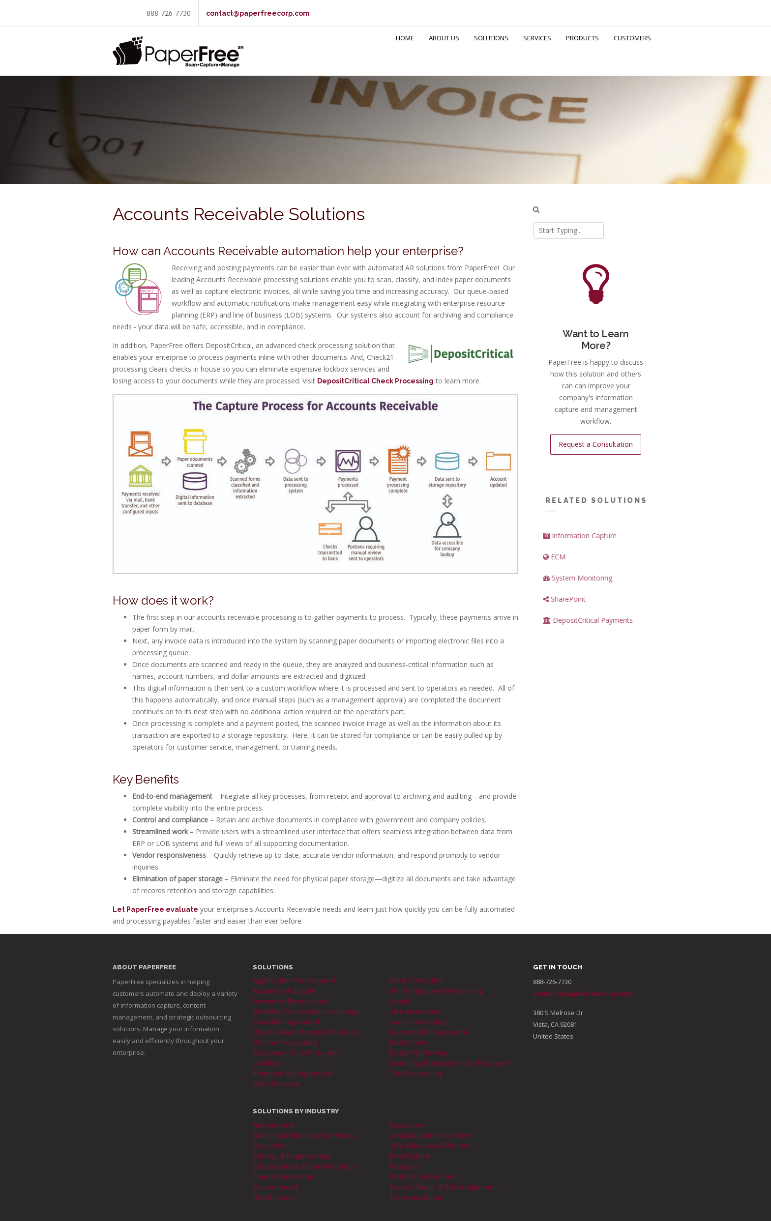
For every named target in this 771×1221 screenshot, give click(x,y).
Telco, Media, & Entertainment (443, 1187)
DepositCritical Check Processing (375, 381)
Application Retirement (294, 981)
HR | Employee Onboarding (436, 991)
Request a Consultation (596, 444)
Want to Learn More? (596, 339)
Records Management (428, 1032)
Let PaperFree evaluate (155, 909)
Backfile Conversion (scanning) (306, 1012)
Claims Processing (285, 1043)
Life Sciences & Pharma (431, 1146)
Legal (399, 1001)
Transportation (415, 1197)
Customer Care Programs (297, 1053)
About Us (444, 51)
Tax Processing (415, 1073)
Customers (632, 51)
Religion (404, 1166)
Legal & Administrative (429, 1135)
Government (275, 1187)
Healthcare (273, 1197)
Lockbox (267, 1063)
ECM (569, 556)
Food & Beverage (283, 1177)
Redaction (407, 1043)
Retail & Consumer (422, 1177)
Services (537, 51)
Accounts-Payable (285, 991)
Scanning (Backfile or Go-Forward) (449, 1063)
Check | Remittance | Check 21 (306, 1032)
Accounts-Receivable (290, 1001)
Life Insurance (414, 1012)
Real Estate (409, 1156)
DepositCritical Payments (603, 620)
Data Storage (276, 1084)
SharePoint (579, 599)
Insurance (406, 1125)
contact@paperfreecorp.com (258, 13)
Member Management (292, 1073)
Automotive (273, 1125)
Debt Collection (417, 981)
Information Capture (595, 535)
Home (405, 51)
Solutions (491, 51)
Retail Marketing (418, 1053)
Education (271, 1146)
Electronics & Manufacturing (303, 1166)
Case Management (286, 1022)
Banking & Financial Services (303, 1135)
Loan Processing (418, 1022)
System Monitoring (592, 577)
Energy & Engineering (291, 1156)
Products (582, 51)
